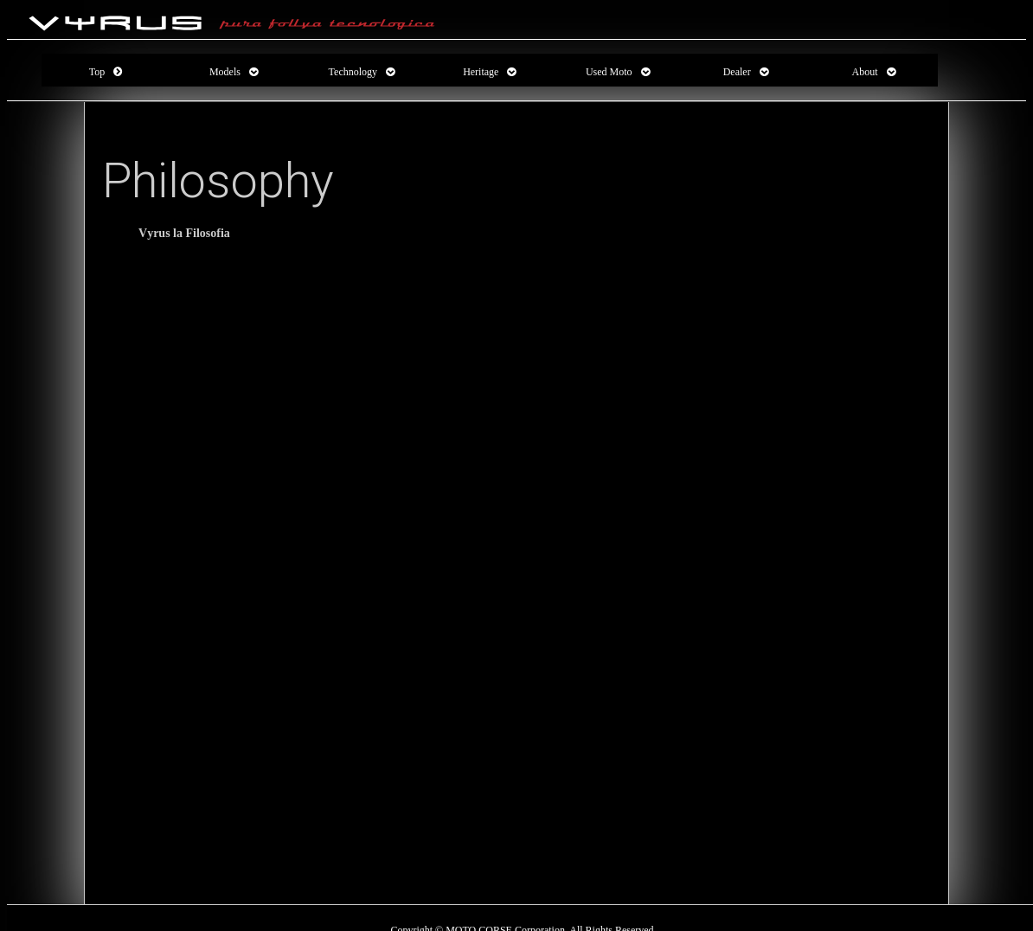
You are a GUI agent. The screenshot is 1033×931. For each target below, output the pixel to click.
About (865, 72)
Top (97, 72)
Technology (353, 72)
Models (225, 72)
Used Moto (609, 72)
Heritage (480, 72)
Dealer (737, 72)
